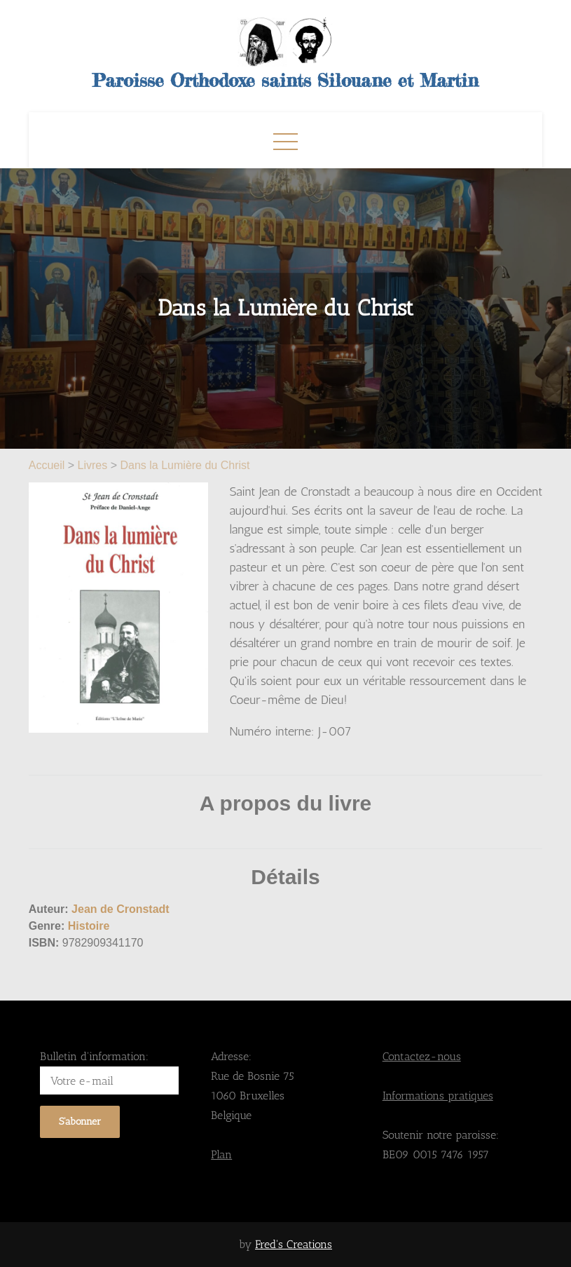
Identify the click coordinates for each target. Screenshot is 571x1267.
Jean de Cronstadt (120, 909)
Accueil (48, 465)
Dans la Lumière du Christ (185, 465)
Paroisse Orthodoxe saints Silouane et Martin (285, 80)
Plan (221, 1154)
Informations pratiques (438, 1095)
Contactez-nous (422, 1056)
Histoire (89, 926)
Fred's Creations (293, 1244)
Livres (93, 465)
